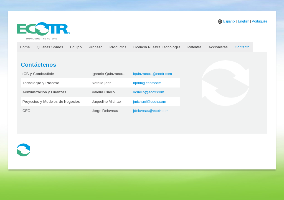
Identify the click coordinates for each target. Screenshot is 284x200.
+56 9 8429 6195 (59, 157)
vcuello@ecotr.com (148, 92)
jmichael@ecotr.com (149, 101)
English (243, 21)
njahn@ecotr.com (147, 83)
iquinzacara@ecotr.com (152, 74)
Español (229, 21)
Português (259, 21)
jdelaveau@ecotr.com (151, 111)
